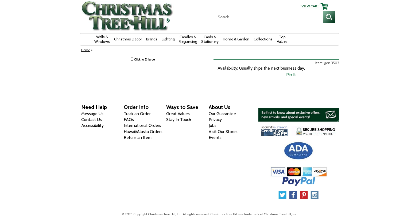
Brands (151, 39)
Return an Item (138, 137)
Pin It (291, 74)
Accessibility (92, 125)
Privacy (215, 119)
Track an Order (137, 113)
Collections (263, 39)
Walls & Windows (102, 39)
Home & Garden (236, 39)
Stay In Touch (178, 119)
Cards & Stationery (210, 39)
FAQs (129, 119)
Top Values (282, 39)
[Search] (269, 17)
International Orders (142, 125)
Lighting (168, 39)
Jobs (212, 125)
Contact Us (91, 119)
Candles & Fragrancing (188, 39)
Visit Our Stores (223, 131)
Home (85, 50)
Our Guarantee (222, 113)
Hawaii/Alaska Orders (143, 131)
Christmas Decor (128, 39)
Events (215, 137)
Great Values (178, 113)
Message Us (92, 113)
